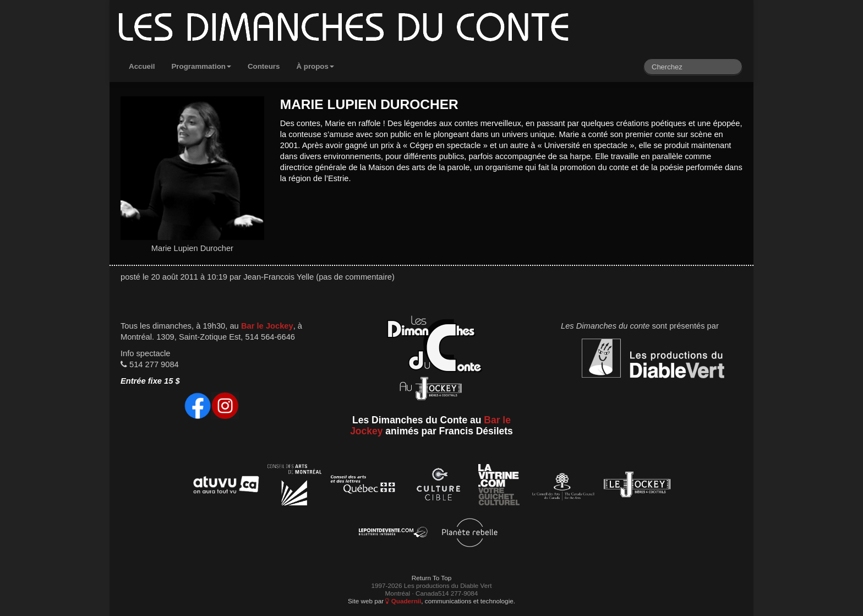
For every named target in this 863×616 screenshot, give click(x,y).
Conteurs (264, 66)
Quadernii (403, 600)
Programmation (201, 66)
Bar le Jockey (267, 325)
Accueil (142, 66)
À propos (315, 66)
